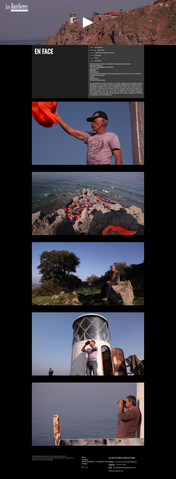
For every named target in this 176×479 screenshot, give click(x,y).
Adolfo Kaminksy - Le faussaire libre (95, 461)
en (166, 5)
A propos (85, 459)
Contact (84, 464)
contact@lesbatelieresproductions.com (124, 467)
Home (84, 457)
